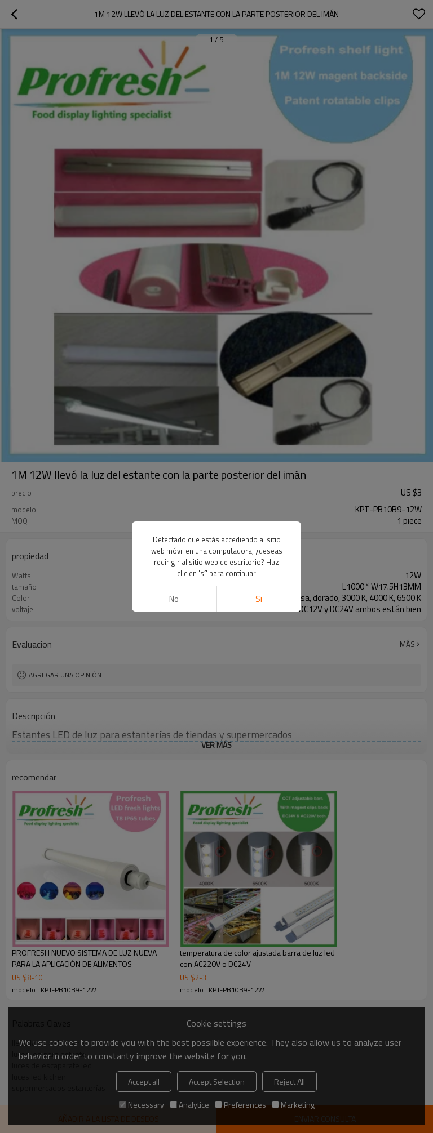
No (174, 598)
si (258, 598)
